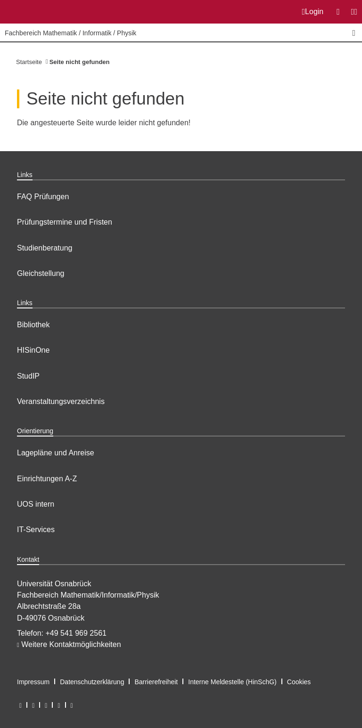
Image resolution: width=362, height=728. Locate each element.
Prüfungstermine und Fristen (64, 222)
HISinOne (33, 350)
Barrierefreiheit (156, 682)
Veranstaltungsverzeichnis (61, 401)
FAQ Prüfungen (43, 197)
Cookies (299, 682)
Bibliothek (33, 325)
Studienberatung (44, 248)
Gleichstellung (41, 273)
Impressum (33, 682)
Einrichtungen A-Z (47, 479)
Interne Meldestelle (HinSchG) (232, 682)
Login (313, 12)
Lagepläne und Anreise (55, 453)
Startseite (29, 61)
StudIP (28, 376)
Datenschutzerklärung (92, 682)
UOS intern (35, 504)
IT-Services (36, 530)
